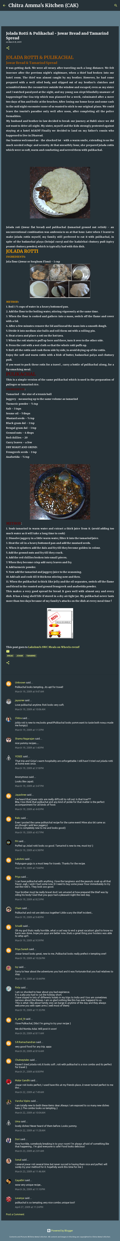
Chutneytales (22, 1059)
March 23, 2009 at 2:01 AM (29, 1151)
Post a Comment (15, 1214)
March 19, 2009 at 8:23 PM (29, 899)
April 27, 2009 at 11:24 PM (29, 1207)
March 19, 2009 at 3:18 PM (29, 768)
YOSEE (18, 756)
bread (10, 656)
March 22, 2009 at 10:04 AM (30, 1112)
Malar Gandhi (22, 1080)
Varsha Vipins (22, 1101)
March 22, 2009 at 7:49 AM (29, 1092)
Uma (17, 1121)
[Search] (83, 5)
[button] (8, 48)
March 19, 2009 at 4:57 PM (29, 832)
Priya (18, 876)
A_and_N (20, 1018)
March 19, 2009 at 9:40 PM (29, 917)
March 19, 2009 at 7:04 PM (29, 868)
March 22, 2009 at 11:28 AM (30, 1130)
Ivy (16, 967)
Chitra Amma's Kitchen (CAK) (43, 5)
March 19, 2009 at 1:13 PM (29, 729)
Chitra (18, 718)
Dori (17, 1139)
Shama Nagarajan (25, 738)
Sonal (18, 1159)
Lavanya (19, 1198)
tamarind (31, 656)
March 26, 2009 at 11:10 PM (30, 1189)
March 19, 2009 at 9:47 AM (29, 691)
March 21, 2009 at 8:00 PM (29, 1071)
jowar (20, 656)
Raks (17, 818)
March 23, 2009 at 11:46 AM (30, 1171)
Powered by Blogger (60, 1230)
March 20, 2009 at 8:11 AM (29, 1033)
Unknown (20, 682)
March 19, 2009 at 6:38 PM (29, 850)
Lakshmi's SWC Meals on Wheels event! (53, 647)
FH (16, 841)
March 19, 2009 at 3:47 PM (29, 786)
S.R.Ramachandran (25, 1042)
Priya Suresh (21, 949)
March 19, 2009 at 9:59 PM (29, 940)
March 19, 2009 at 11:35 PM (30, 1010)
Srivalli (18, 926)
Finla (17, 987)
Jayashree (20, 794)
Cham (18, 908)
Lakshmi (19, 859)
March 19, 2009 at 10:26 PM (30, 958)
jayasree (19, 700)
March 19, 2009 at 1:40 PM (29, 747)
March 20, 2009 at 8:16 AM (29, 1051)
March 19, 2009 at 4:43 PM (29, 809)
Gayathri (19, 1180)
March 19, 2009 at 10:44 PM (30, 978)
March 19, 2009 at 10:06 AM (30, 709)
